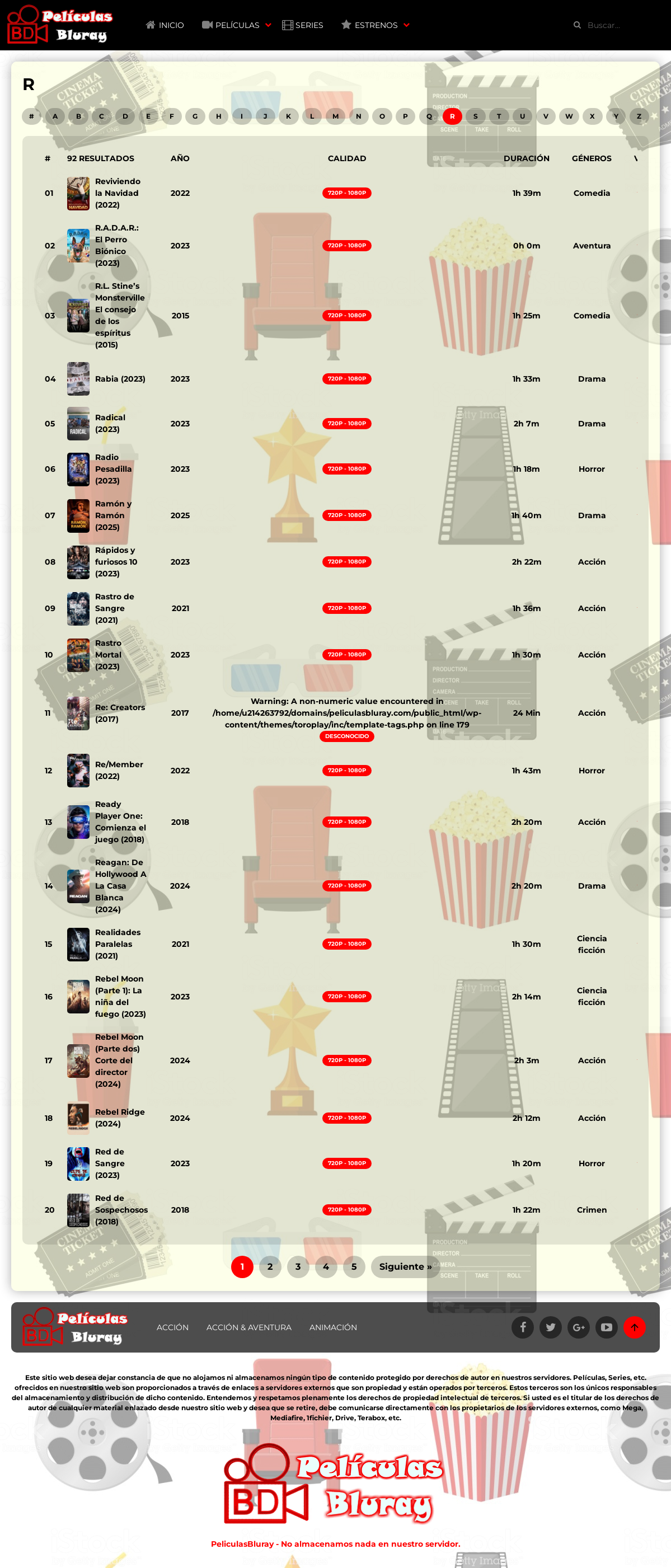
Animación (333, 1327)
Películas (237, 25)
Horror (592, 469)
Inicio (171, 25)
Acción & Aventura (249, 1327)
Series (309, 25)
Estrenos (376, 25)
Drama (592, 379)
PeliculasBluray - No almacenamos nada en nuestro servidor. (336, 1544)
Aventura (592, 246)
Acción (592, 562)
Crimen (592, 1210)
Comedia (592, 193)
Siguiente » (405, 1266)
